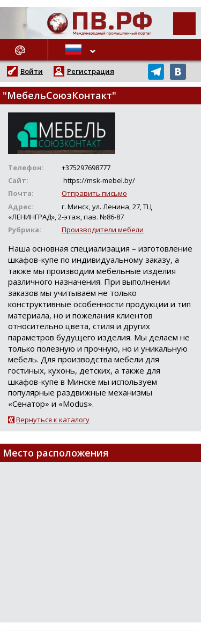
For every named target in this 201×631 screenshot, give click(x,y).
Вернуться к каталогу (53, 419)
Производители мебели (103, 229)
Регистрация (90, 71)
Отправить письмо (94, 193)
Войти (31, 71)
